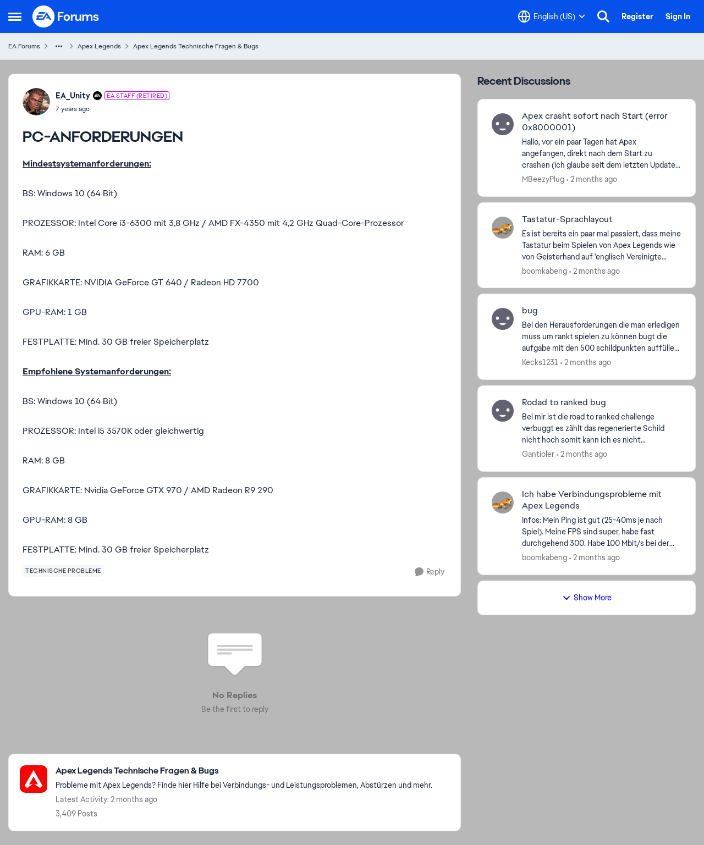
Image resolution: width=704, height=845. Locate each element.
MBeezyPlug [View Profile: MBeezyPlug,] (543, 179)
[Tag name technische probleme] (63, 571)
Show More (587, 598)
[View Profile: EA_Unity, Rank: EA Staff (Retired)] (36, 101)
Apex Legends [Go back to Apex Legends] (99, 46)
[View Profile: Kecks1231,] (503, 319)
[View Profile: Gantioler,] (503, 411)
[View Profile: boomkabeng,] (503, 228)
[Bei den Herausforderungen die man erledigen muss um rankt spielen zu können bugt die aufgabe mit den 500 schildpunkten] (601, 336)
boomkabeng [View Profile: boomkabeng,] (544, 270)
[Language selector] (551, 16)
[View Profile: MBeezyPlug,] (503, 124)
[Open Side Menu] (15, 16)
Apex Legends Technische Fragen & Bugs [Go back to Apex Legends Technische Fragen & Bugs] (195, 46)
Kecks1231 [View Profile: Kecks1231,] (540, 362)
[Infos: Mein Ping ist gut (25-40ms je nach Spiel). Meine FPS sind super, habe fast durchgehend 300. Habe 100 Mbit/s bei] (601, 532)
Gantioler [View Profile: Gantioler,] (538, 454)
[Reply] (430, 572)
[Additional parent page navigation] (58, 46)
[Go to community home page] (66, 16)
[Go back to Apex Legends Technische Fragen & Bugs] (244, 771)
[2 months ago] (591, 179)
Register (637, 16)
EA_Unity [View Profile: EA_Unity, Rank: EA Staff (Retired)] (73, 96)
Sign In (678, 16)
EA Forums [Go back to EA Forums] (24, 46)
